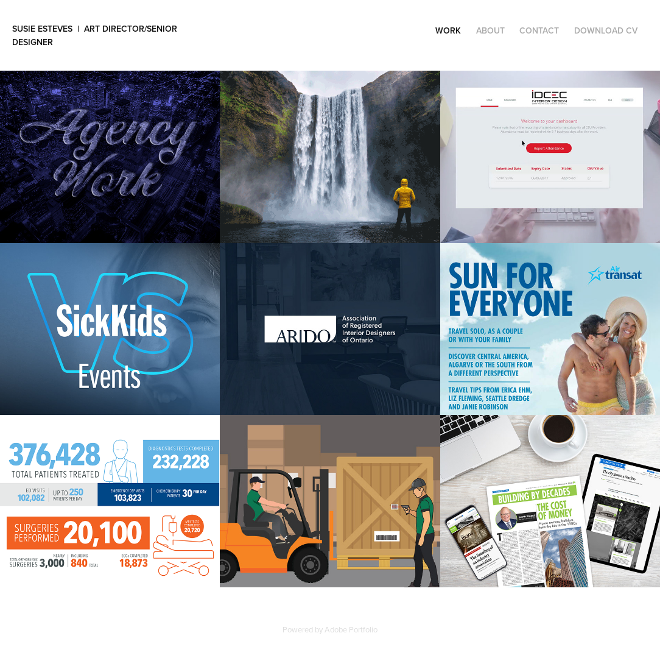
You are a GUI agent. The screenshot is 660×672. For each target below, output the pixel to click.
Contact (539, 30)
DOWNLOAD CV (605, 30)
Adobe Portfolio (351, 629)
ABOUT (490, 30)
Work (448, 30)
